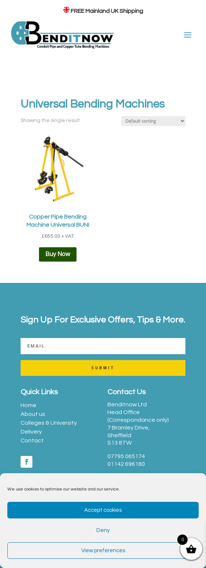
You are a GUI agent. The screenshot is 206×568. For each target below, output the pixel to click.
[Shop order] (153, 121)
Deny (103, 530)
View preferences (103, 550)
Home (28, 405)
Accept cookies (103, 510)
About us (33, 414)
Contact (32, 440)
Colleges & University (49, 423)
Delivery (31, 432)
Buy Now (57, 254)
